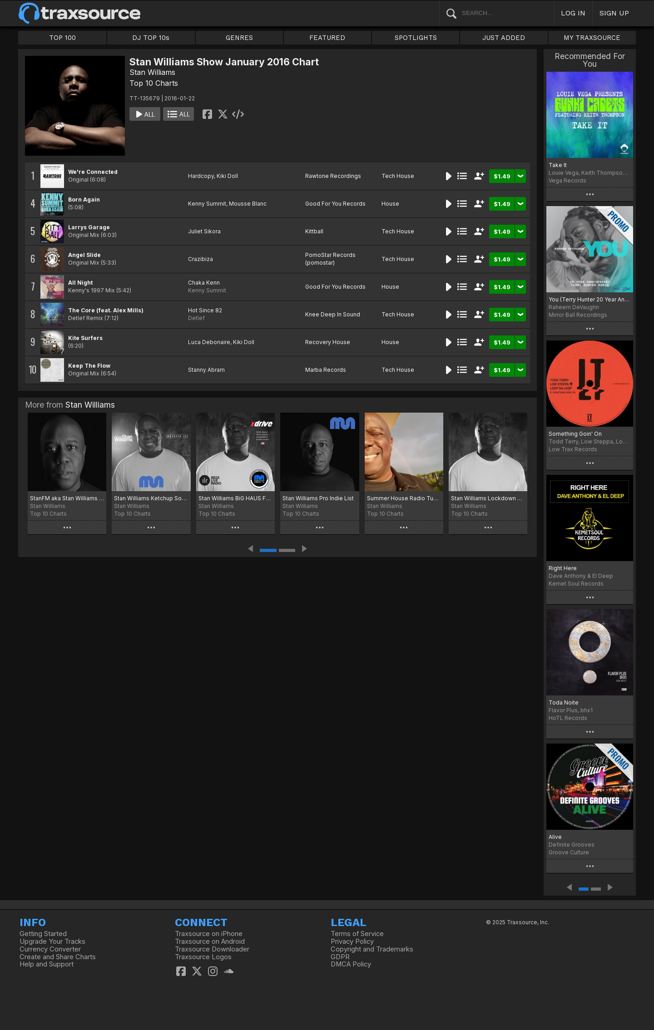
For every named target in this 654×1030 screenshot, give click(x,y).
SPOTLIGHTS (416, 38)
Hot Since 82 (205, 310)
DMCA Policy (351, 964)
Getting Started (43, 934)
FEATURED (327, 38)
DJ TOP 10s (150, 38)
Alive (555, 836)
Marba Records (325, 369)
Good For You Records (335, 203)
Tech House (398, 175)
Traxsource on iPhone (209, 934)
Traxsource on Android (210, 941)
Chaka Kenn (204, 282)
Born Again (84, 199)
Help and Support (47, 964)
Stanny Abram (206, 369)
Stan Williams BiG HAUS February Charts (235, 498)
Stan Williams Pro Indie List (318, 498)
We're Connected (93, 171)
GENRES (239, 38)
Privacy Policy (352, 941)
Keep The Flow (89, 365)
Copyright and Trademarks (372, 949)
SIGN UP (614, 13)
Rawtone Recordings (333, 175)
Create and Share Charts (58, 957)
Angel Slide (84, 254)
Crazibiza (200, 259)
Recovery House (327, 342)
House (390, 203)
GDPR (340, 957)
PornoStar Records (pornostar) (330, 258)
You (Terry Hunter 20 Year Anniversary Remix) (590, 299)
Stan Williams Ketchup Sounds (151, 498)
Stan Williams (152, 72)
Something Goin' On (575, 433)
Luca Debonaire (209, 342)
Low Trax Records (573, 449)
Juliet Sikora (204, 231)
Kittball (314, 231)
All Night (80, 282)
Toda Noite (564, 702)
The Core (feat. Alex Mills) (106, 310)
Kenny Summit (207, 203)
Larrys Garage (89, 227)
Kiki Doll (227, 175)
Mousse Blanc (248, 203)
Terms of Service (357, 934)
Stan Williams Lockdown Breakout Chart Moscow (488, 498)
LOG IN (573, 13)
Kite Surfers (85, 338)
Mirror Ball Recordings (578, 314)
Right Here (563, 568)
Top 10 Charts (153, 83)
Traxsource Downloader (212, 949)
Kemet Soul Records (576, 583)
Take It (558, 165)
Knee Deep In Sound (332, 314)
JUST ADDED (503, 38)
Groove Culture (569, 852)
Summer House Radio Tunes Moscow (404, 498)
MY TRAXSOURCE (592, 38)
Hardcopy (201, 175)
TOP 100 (62, 38)
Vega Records (567, 180)
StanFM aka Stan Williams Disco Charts (67, 498)
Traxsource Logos (203, 957)
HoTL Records (568, 718)
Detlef (196, 318)
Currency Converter (50, 949)
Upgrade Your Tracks (52, 941)
